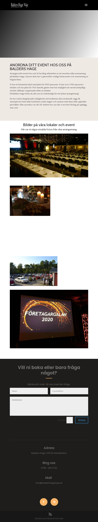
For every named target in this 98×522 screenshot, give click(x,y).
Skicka (81, 420)
